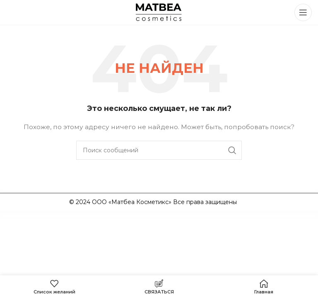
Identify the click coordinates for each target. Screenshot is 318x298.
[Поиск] (159, 150)
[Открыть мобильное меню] (303, 12)
